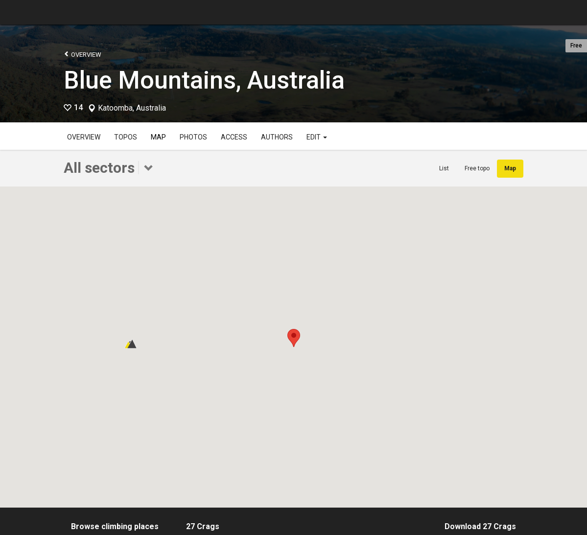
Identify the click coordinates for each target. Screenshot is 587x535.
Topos (125, 137)
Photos (193, 137)
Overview (82, 54)
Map (158, 137)
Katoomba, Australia (132, 108)
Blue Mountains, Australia (204, 80)
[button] (293, 338)
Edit (316, 137)
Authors (277, 137)
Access (234, 137)
